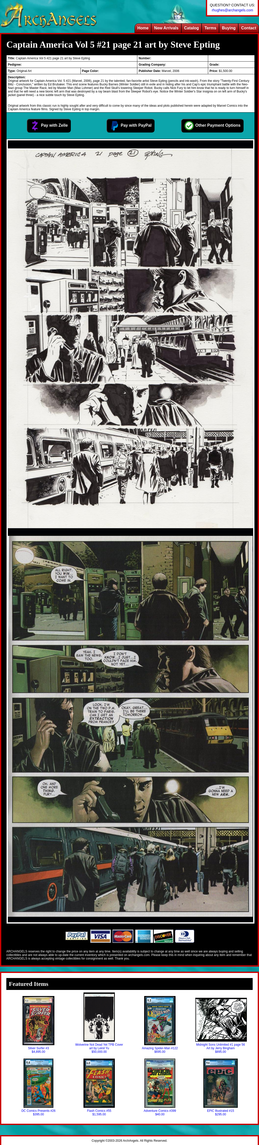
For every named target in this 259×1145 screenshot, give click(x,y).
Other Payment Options (212, 126)
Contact (248, 28)
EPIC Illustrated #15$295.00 (220, 1087)
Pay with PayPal (131, 126)
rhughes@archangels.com (232, 10)
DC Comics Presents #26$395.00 (38, 1087)
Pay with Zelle (49, 126)
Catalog (191, 28)
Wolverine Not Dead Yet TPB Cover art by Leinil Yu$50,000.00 (99, 1023)
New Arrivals (166, 28)
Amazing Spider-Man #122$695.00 (160, 1025)
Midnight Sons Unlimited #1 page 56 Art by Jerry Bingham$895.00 (220, 1026)
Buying (228, 28)
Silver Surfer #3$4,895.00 (38, 1025)
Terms (210, 28)
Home (142, 28)
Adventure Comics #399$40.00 (160, 1087)
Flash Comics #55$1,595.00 (99, 1087)
